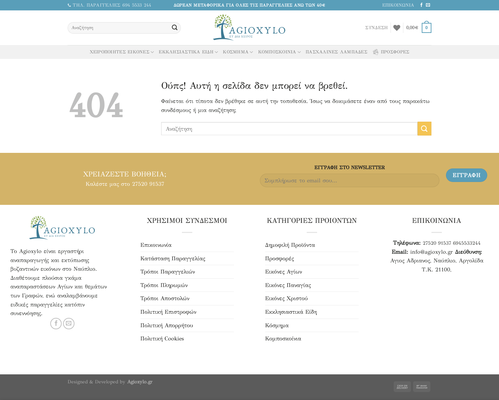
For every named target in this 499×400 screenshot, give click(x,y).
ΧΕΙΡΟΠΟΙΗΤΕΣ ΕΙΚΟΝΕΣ (122, 52)
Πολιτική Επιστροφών (168, 311)
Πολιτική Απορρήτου (166, 325)
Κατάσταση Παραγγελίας (172, 258)
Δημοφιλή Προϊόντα (290, 245)
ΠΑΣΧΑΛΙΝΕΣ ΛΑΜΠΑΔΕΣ (336, 52)
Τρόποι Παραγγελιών (167, 271)
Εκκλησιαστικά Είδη (291, 311)
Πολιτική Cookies (162, 338)
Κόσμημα (277, 325)
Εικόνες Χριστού (286, 298)
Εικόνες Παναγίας (288, 285)
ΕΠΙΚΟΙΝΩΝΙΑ (398, 5)
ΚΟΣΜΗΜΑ (238, 52)
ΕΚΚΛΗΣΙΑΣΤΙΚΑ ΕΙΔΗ (188, 52)
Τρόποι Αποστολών (164, 298)
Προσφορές (279, 258)
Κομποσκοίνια (283, 338)
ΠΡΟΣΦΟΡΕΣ (390, 52)
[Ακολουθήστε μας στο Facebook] (421, 5)
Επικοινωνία (156, 245)
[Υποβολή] (175, 28)
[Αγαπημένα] (396, 27)
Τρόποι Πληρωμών (163, 285)
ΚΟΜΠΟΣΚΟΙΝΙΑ (279, 52)
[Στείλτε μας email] (428, 5)
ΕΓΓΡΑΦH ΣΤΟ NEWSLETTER (349, 167)
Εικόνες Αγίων (283, 271)
